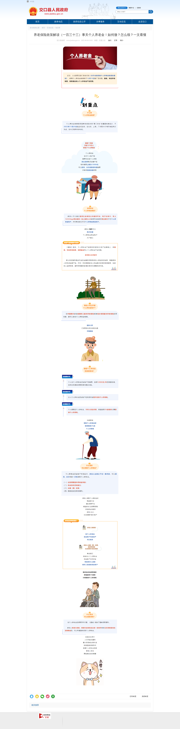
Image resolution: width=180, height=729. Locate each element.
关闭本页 (145, 696)
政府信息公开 (79, 21)
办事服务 (100, 21)
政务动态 (58, 21)
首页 (37, 21)
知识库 (57, 28)
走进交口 (142, 21)
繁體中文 (131, 8)
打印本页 (133, 696)
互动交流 (121, 21)
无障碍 (139, 8)
